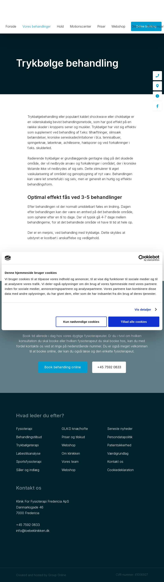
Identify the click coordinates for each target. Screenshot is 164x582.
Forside (10, 26)
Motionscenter (80, 26)
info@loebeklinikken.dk (32, 531)
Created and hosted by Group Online (41, 575)
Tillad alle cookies (134, 321)
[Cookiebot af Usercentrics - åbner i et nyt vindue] (141, 258)
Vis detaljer (143, 309)
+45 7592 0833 (28, 525)
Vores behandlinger (36, 26)
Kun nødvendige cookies (81, 321)
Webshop (118, 26)
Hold (60, 26)
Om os (136, 26)
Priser (101, 26)
